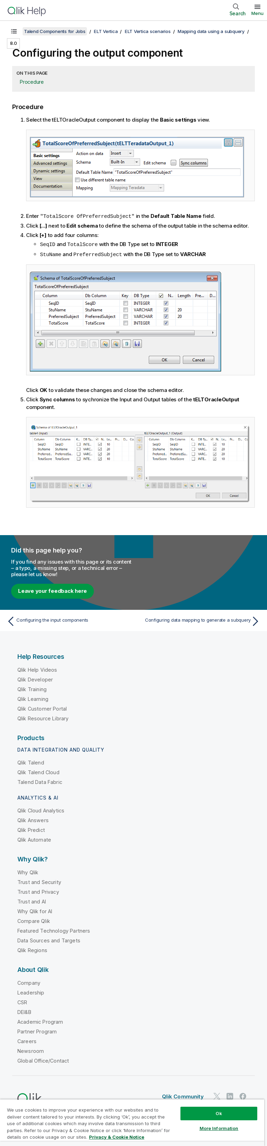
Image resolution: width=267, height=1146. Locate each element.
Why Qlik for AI (34, 910)
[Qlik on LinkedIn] (230, 1095)
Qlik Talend (30, 761)
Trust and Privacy (38, 891)
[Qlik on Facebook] (243, 1095)
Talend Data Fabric (39, 781)
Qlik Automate (34, 839)
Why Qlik (27, 871)
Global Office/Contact (43, 1060)
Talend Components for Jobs (55, 31)
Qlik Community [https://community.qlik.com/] (183, 1095)
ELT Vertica (106, 31)
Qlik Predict (31, 829)
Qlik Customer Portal (42, 708)
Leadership (30, 991)
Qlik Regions (32, 949)
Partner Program (37, 1030)
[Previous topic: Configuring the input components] (68, 620)
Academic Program (40, 1021)
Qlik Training (32, 688)
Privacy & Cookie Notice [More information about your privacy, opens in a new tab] (116, 1137)
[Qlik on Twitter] (217, 1095)
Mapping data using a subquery (211, 31)
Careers (27, 1040)
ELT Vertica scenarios (148, 31)
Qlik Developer (35, 678)
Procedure (32, 82)
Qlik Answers (33, 819)
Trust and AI (31, 900)
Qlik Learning (32, 698)
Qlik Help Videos (37, 669)
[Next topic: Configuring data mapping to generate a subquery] (199, 620)
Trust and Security (39, 881)
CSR (22, 1001)
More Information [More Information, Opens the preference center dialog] (219, 1128)
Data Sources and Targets (48, 939)
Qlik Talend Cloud (38, 771)
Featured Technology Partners (53, 930)
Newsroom (30, 1050)
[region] (132, 1122)
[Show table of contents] (14, 31)
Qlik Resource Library (42, 717)
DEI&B (24, 1011)
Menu (257, 13)
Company (28, 982)
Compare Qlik (33, 920)
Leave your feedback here (52, 590)
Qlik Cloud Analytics (40, 809)
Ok (219, 1113)
